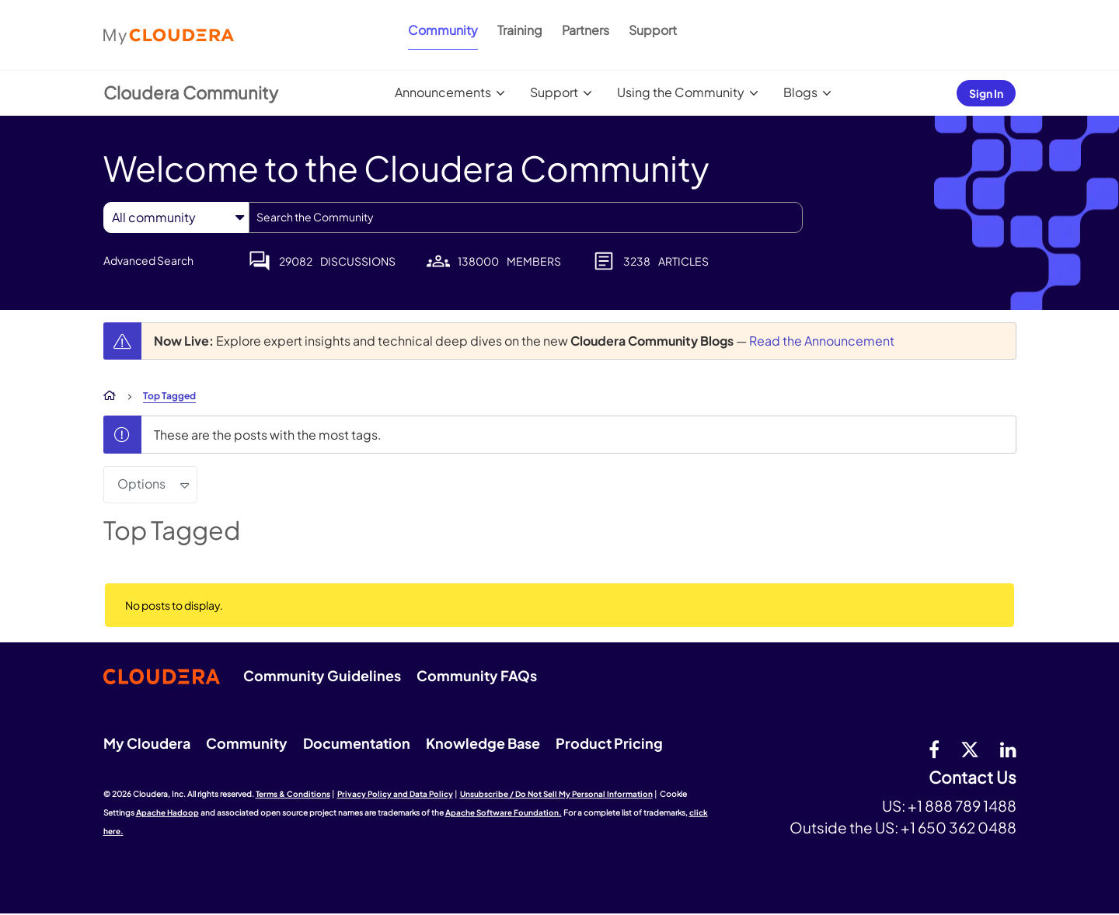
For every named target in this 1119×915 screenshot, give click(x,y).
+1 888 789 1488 (962, 805)
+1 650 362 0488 (958, 827)
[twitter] (969, 748)
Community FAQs (477, 675)
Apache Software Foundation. (503, 812)
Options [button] (141, 483)
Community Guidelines (322, 675)
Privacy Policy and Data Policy (395, 793)
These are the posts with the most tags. (268, 434)
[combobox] (526, 217)
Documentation (356, 743)
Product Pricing (609, 743)
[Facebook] (934, 748)
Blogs (800, 92)
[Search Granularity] (176, 217)
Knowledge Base (483, 743)
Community (443, 30)
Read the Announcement (821, 340)
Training (519, 30)
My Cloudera (146, 743)
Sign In (986, 93)
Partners (585, 30)
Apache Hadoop (167, 812)
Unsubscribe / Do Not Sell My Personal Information (556, 793)
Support (653, 30)
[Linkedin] (1008, 748)
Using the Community (680, 92)
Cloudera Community (190, 92)
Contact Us (972, 778)
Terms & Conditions (293, 793)
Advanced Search (148, 260)
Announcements (443, 92)
